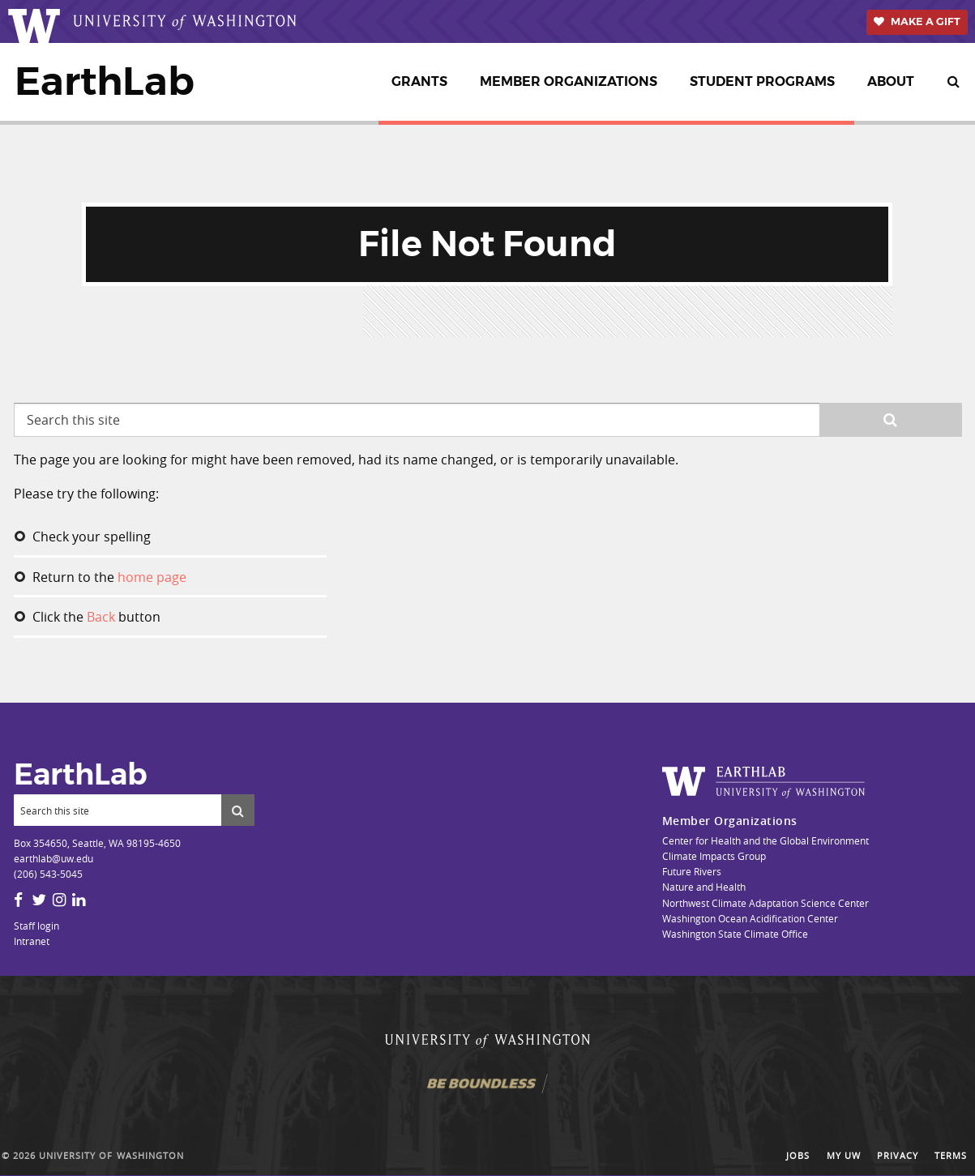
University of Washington (111, 1155)
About (890, 81)
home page (152, 577)
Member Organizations (568, 81)
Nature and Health (704, 886)
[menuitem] (422, 82)
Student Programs (762, 81)
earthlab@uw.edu (53, 858)
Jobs (798, 1155)
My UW (844, 1155)
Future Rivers (691, 871)
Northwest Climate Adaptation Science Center (765, 902)
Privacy (897, 1155)
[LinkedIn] (78, 899)
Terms (950, 1155)
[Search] (118, 809)
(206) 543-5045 (48, 873)
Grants (419, 81)
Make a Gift (925, 21)
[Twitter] (39, 899)
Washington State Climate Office (735, 933)
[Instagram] (59, 899)
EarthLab (105, 81)
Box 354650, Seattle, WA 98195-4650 (97, 842)
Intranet (31, 940)
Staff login (36, 925)
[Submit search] (237, 809)
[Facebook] (18, 899)
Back (101, 617)
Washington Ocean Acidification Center (750, 918)
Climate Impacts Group (714, 855)
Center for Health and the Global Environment (765, 840)
